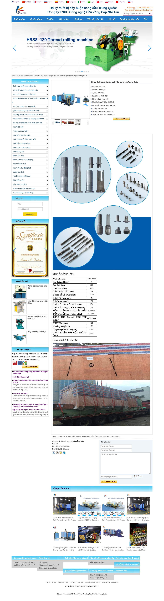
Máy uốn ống (18, 156)
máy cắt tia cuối (19, 164)
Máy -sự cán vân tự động (23, 160)
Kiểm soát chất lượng (92, 582)
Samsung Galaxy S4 (98, 578)
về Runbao (43, 562)
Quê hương (19, 19)
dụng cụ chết (18, 172)
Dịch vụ (79, 19)
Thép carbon (115, 436)
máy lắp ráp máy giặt (21, 135)
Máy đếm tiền (18, 180)
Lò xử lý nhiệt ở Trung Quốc (24, 106)
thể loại (22, 76)
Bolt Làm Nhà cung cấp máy (37, 76)
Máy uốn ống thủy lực (37, 332)
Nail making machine (98, 575)
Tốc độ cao (95, 436)
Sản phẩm (64, 19)
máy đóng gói (18, 151)
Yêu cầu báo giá (95, 19)
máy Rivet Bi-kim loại (21, 143)
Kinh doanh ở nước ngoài (49, 565)
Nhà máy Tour (63, 582)
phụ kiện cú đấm (20, 184)
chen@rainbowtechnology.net (140, 10)
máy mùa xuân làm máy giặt (24, 139)
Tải (145, 19)
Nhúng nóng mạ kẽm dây (23, 192)
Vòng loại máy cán (20, 131)
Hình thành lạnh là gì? (21, 379)
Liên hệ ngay (30, 366)
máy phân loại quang (21, 147)
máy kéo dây (18, 127)
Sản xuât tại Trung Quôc (81, 436)
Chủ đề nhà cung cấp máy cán (25, 90)
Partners (105, 582)
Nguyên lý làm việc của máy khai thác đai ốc (29, 411)
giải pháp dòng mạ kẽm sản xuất (26, 110)
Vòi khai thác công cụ (21, 176)
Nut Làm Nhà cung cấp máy (24, 94)
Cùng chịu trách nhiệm (48, 568)
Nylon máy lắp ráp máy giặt (24, 188)
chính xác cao (105, 436)
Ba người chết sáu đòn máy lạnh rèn (27, 123)
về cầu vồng (36, 19)
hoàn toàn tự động (64, 436)
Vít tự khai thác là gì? (20, 395)
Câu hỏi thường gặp (129, 19)
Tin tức (50, 19)
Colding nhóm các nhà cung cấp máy (28, 115)
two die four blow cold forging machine (28, 119)
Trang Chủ (15, 76)
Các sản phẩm (51, 582)
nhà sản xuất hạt (97, 562)
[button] (75, 71)
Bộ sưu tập (114, 582)
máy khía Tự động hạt (22, 168)
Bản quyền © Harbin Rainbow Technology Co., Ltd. (82, 586)
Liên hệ (111, 19)
